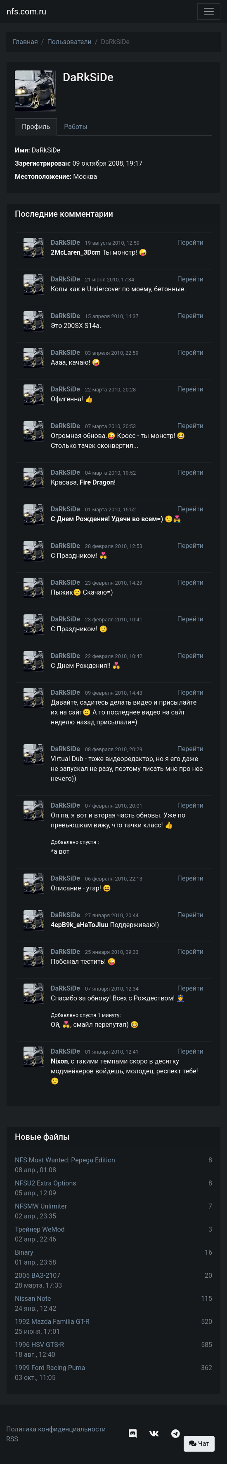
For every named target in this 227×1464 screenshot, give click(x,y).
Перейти (190, 242)
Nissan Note (33, 1298)
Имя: (22, 150)
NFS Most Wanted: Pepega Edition (65, 1160)
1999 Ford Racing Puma (50, 1368)
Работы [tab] (75, 127)
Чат (199, 1444)
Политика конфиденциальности (56, 1429)
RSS (12, 1439)
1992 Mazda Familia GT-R (52, 1322)
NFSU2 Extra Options (45, 1183)
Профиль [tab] (36, 127)
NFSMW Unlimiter (41, 1206)
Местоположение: (43, 176)
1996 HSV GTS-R (39, 1345)
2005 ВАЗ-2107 (37, 1275)
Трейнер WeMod (40, 1229)
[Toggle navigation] (208, 11)
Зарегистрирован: (43, 163)
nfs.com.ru (26, 11)
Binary (24, 1252)
